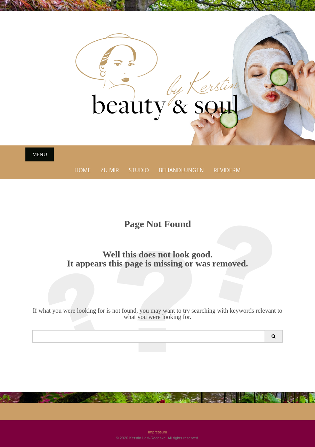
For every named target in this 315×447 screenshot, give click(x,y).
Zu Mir (109, 170)
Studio (139, 170)
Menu (39, 154)
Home (82, 170)
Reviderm (227, 170)
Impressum (157, 432)
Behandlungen (181, 170)
